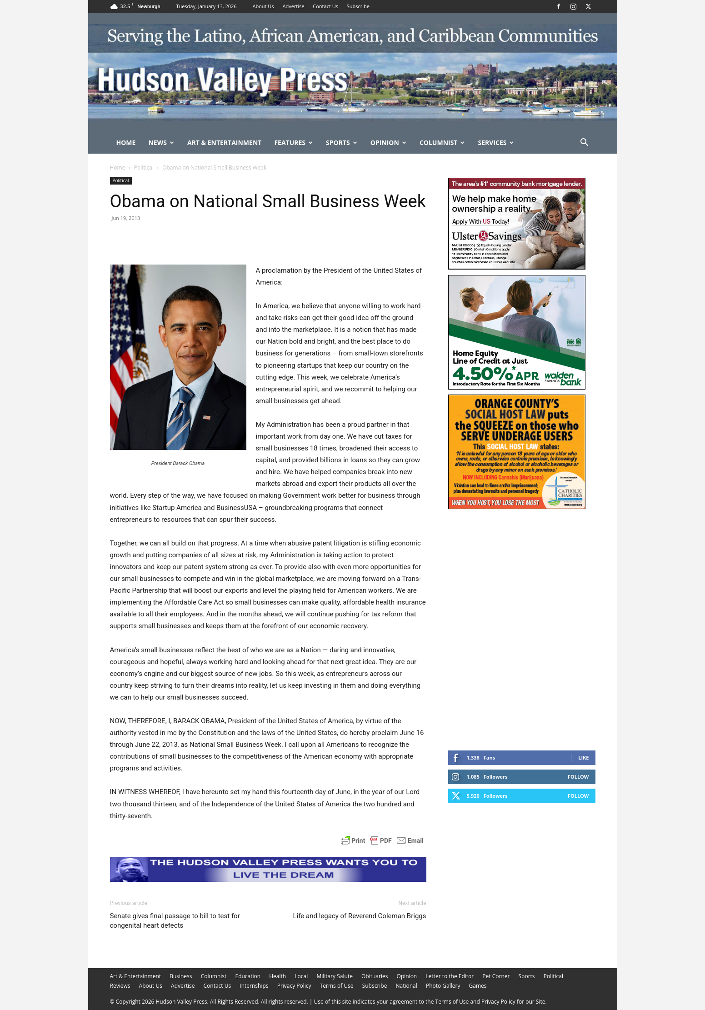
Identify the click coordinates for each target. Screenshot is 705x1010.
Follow (578, 776)
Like (583, 757)
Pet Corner (496, 976)
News (161, 142)
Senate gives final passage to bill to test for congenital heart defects (175, 921)
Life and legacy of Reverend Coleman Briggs (359, 916)
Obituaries (374, 976)
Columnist (442, 142)
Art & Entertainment (224, 142)
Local (301, 976)
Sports (341, 142)
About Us (263, 6)
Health (277, 976)
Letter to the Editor (449, 976)
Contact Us (325, 6)
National (406, 986)
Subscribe (358, 6)
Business (181, 976)
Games (478, 986)
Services (496, 142)
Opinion (388, 142)
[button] (584, 143)
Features (293, 142)
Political (144, 167)
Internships (254, 986)
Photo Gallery (443, 986)
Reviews (120, 986)
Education (247, 976)
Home (126, 142)
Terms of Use (337, 986)
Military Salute (334, 976)
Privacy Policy (294, 986)
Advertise (293, 6)
